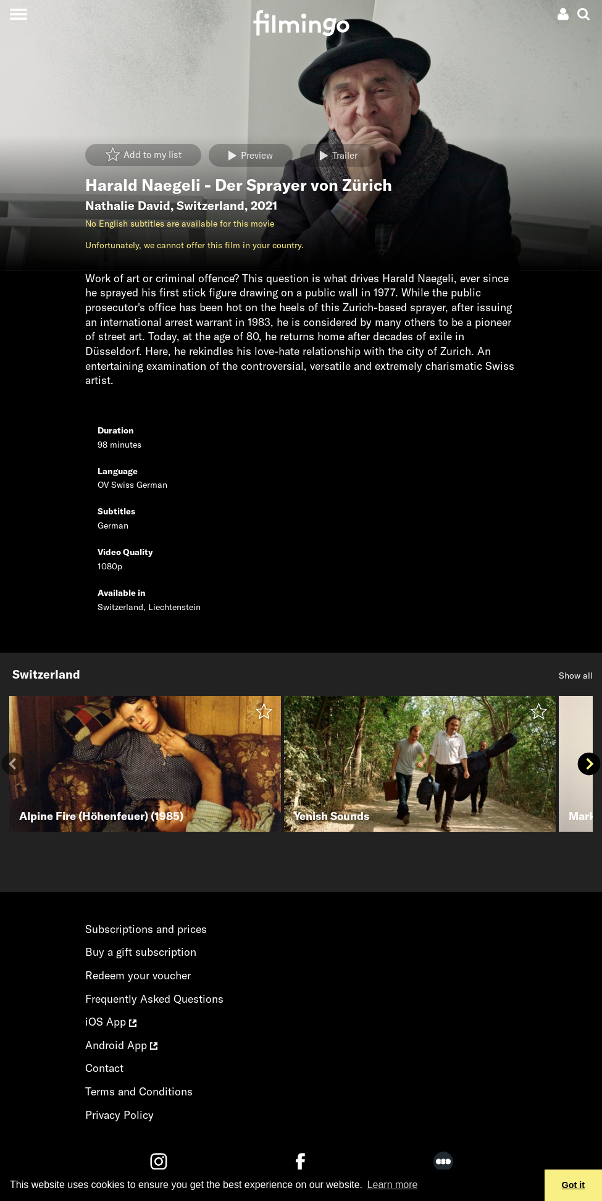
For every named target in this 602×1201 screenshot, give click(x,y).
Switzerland (211, 205)
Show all (576, 675)
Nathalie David (127, 205)
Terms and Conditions (139, 1091)
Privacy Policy (119, 1115)
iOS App (110, 1022)
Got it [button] (573, 1185)
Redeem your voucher (138, 975)
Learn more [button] (392, 1184)
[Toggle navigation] (18, 14)
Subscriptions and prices (146, 929)
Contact (104, 1068)
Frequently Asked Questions (154, 999)
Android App (121, 1045)
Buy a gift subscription (140, 952)
